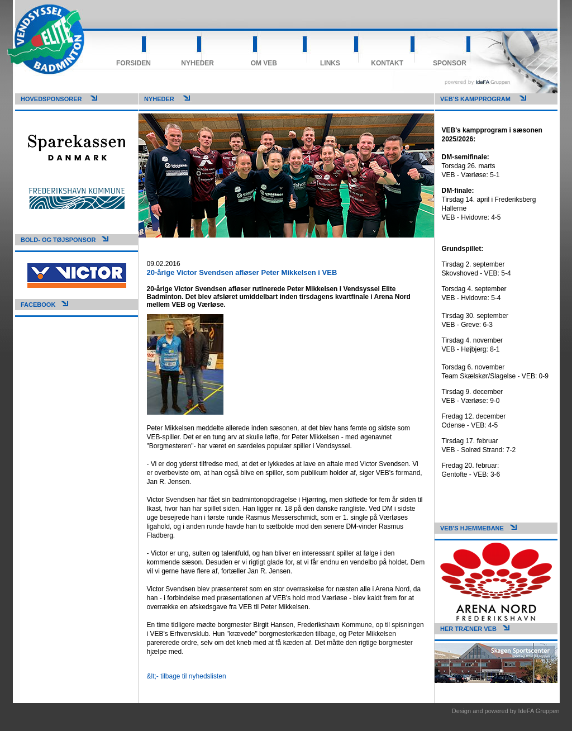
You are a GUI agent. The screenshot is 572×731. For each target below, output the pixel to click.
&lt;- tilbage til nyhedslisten (186, 676)
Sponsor (449, 63)
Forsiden (133, 63)
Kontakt (387, 63)
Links (330, 63)
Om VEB (264, 63)
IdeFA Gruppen (539, 711)
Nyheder (197, 63)
